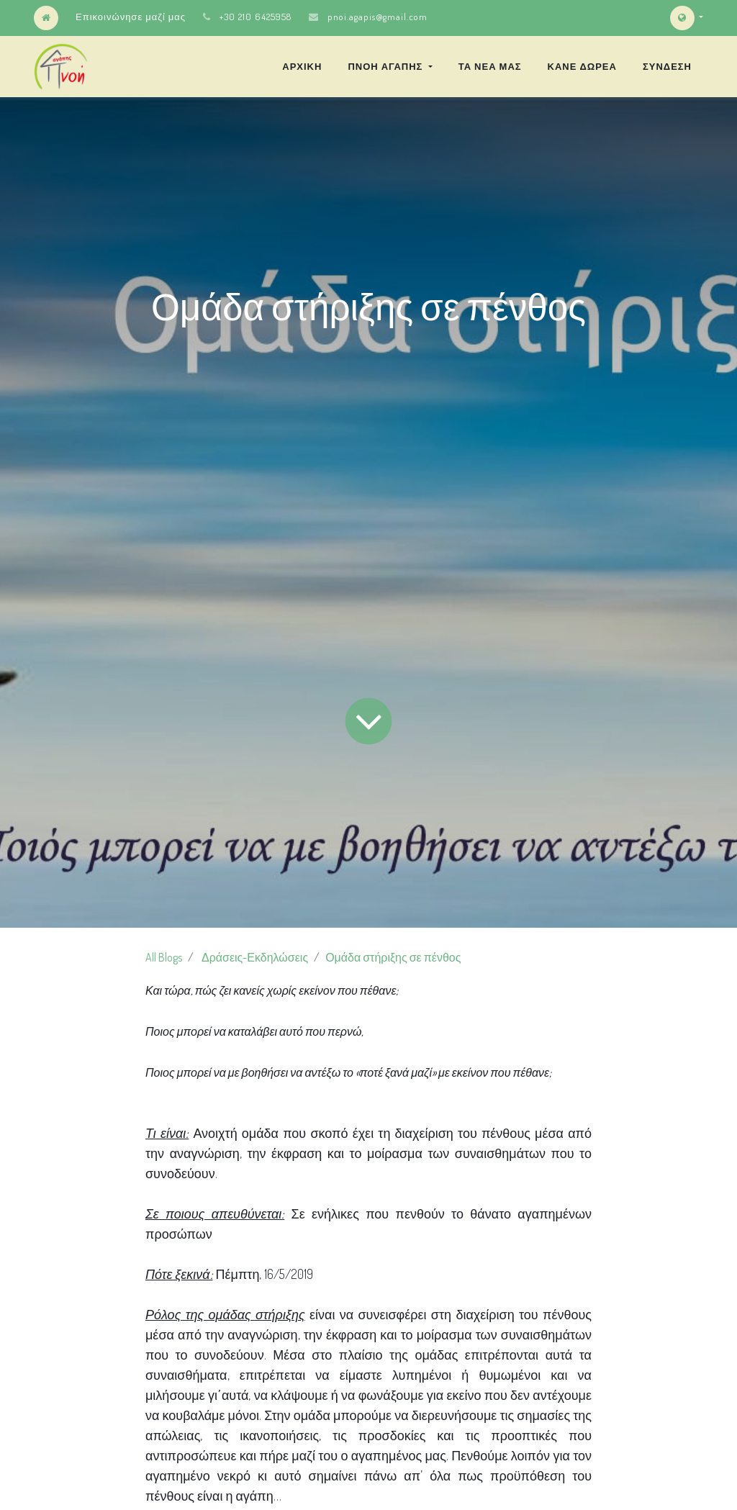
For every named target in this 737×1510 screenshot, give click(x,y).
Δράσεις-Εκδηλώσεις (255, 957)
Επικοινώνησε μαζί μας (131, 16)
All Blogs (163, 957)
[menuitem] (302, 66)
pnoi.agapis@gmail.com (377, 16)
